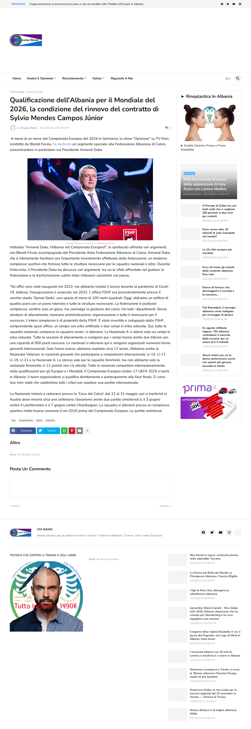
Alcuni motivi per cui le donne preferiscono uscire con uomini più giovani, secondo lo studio (218, 361)
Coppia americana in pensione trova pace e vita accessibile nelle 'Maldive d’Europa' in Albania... (87, 4)
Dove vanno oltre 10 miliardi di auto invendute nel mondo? (218, 233)
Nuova (16, 506)
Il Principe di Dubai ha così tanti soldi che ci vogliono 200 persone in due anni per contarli (219, 211)
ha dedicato (62, 144)
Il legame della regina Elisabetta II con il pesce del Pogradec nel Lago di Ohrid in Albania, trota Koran (215, 635)
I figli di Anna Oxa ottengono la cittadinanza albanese (209, 592)
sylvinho (50, 420)
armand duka (35, 92)
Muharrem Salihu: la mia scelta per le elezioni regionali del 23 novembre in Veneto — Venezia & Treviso (213, 693)
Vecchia (163, 506)
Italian (97, 78)
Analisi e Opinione (40, 78)
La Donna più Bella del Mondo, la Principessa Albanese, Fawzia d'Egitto (213, 574)
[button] (228, 79)
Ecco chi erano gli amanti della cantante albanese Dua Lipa (218, 271)
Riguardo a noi (122, 78)
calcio (39, 420)
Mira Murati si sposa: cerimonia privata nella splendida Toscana (214, 556)
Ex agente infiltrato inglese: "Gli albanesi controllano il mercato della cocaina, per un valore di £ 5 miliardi (216, 335)
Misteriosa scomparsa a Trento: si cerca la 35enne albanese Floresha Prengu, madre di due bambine (215, 673)
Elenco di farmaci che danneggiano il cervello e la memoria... (218, 291)
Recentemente (73, 78)
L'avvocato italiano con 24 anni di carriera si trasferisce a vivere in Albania (215, 653)
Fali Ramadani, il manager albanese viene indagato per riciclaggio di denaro (219, 311)
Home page (17, 92)
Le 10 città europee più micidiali (217, 251)
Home (17, 78)
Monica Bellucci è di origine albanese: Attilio (213, 711)
